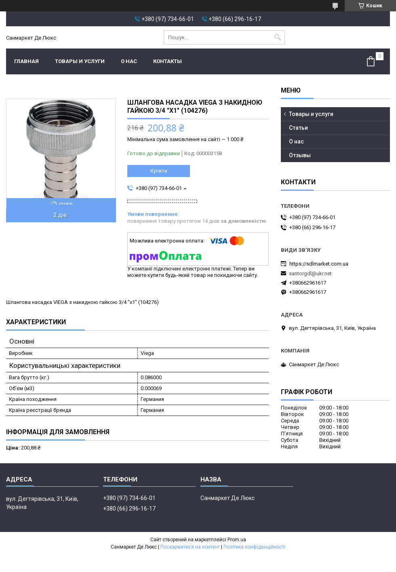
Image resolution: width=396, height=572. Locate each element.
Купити (158, 171)
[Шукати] (278, 37)
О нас (129, 61)
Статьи (298, 128)
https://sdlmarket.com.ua (318, 264)
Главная (26, 61)
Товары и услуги (80, 61)
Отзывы (300, 155)
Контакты (167, 61)
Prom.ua (236, 539)
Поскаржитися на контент (190, 547)
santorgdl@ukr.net (310, 273)
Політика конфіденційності (254, 547)
